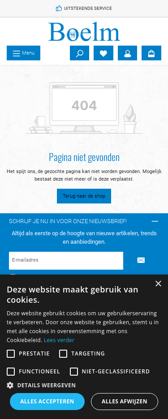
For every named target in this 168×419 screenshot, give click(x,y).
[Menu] (23, 53)
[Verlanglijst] (103, 53)
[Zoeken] (80, 53)
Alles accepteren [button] (47, 401)
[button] (84, 385)
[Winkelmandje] (151, 53)
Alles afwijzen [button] (124, 401)
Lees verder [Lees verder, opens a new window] (59, 340)
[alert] (84, 347)
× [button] (158, 284)
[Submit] (141, 261)
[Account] (128, 53)
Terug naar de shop (84, 196)
